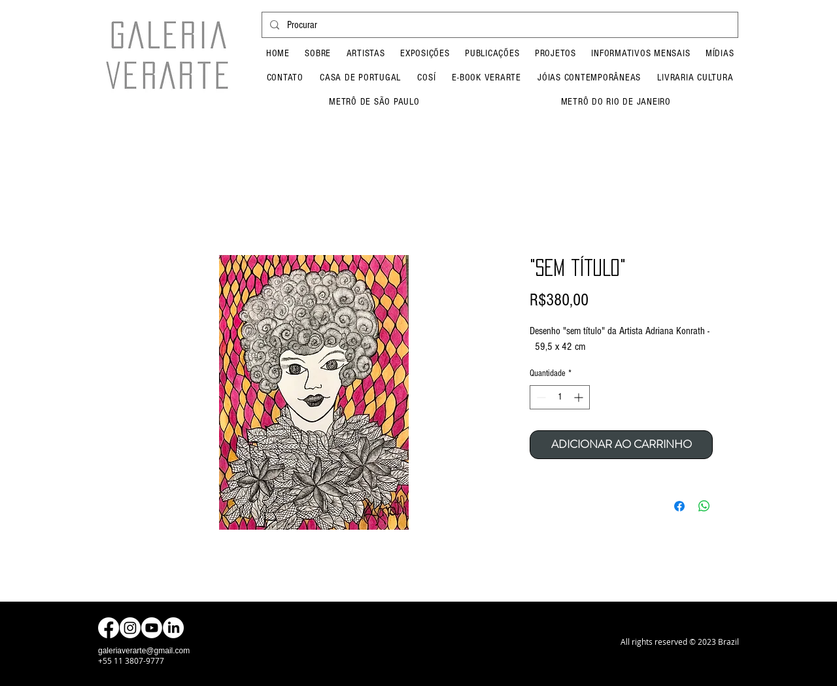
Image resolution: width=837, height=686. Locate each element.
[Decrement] (540, 397)
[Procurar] (498, 24)
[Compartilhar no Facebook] (679, 506)
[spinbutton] (560, 397)
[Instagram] (130, 627)
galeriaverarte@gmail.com (144, 650)
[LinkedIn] (173, 627)
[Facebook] (108, 627)
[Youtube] (151, 627)
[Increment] (580, 397)
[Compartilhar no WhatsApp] (704, 506)
